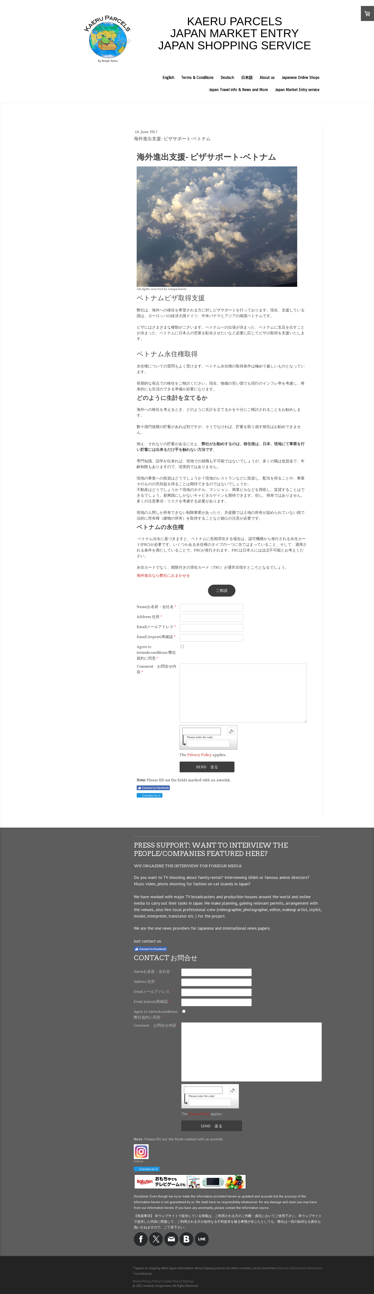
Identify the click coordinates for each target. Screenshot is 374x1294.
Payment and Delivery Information (299, 1268)
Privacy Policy (199, 755)
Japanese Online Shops (300, 77)
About (136, 1281)
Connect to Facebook (153, 788)
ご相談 (222, 590)
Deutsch (227, 77)
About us (267, 77)
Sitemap (187, 1281)
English (168, 77)
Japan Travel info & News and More (238, 90)
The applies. (203, 755)
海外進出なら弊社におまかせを (163, 575)
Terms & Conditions (197, 77)
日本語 (247, 77)
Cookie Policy (171, 1281)
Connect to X (149, 795)
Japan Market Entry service (297, 90)
